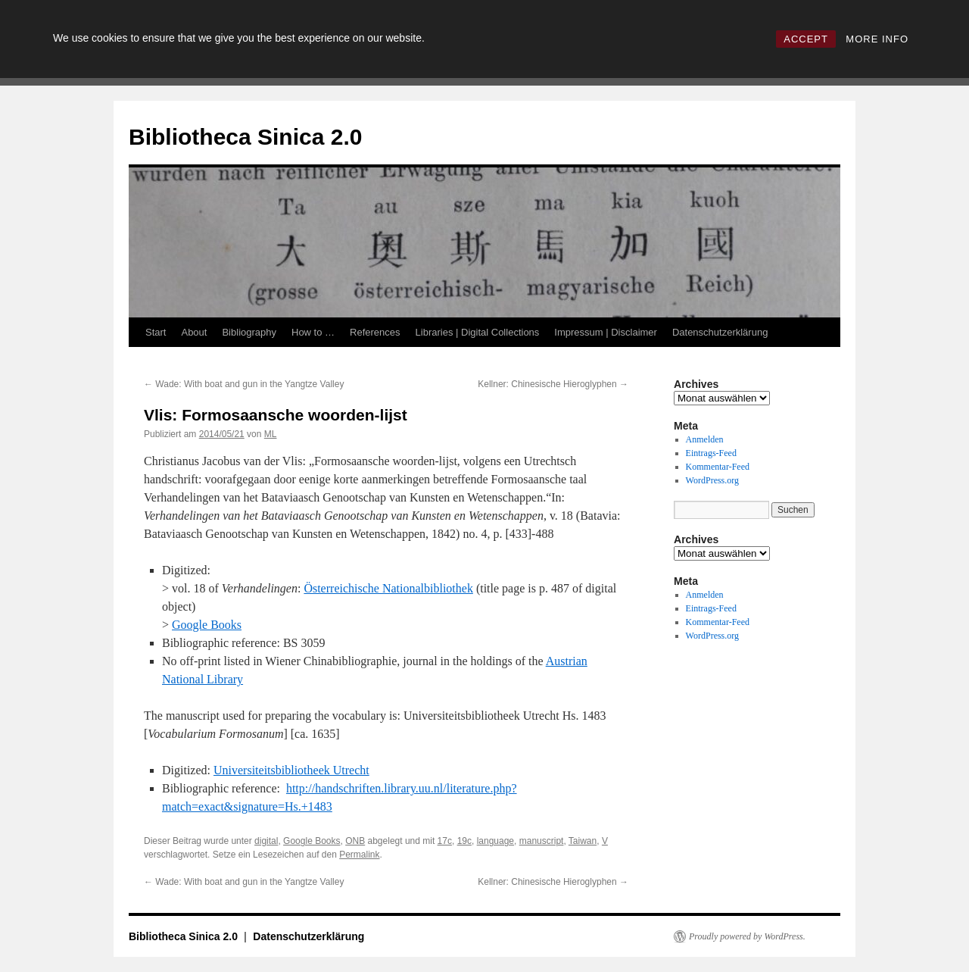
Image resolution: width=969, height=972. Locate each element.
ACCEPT (806, 39)
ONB (355, 841)
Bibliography (249, 332)
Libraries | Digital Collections (478, 332)
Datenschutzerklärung (720, 332)
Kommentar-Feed (717, 466)
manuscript (541, 841)
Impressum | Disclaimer (605, 332)
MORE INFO (877, 39)
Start (155, 332)
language (495, 841)
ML (270, 434)
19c (464, 841)
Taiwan (583, 841)
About (194, 332)
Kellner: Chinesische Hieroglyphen (553, 384)
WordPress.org (712, 480)
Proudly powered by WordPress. (747, 936)
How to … (313, 332)
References (375, 332)
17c (445, 841)
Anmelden (705, 439)
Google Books (206, 624)
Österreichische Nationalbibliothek (388, 588)
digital (266, 841)
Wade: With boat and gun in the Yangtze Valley (244, 384)
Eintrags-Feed (711, 453)
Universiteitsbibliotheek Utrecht (291, 770)
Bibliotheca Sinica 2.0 (245, 136)
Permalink (359, 854)
